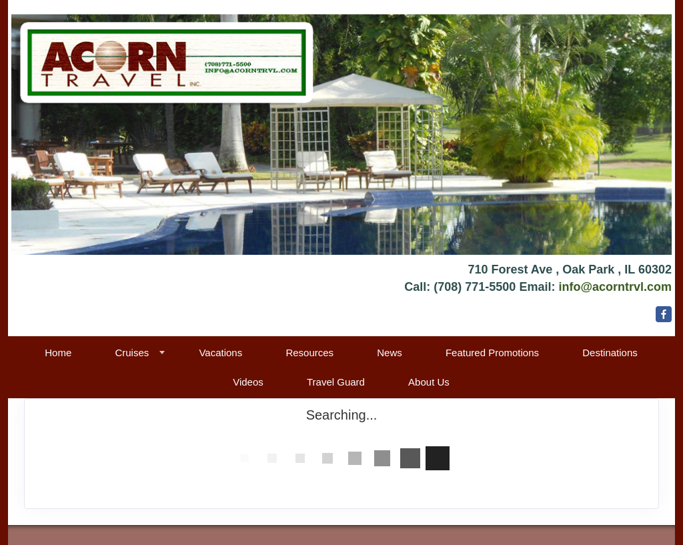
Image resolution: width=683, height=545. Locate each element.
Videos (248, 382)
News (389, 352)
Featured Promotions (492, 352)
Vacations (220, 352)
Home (58, 352)
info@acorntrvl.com (615, 287)
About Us (429, 382)
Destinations (610, 352)
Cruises (132, 352)
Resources (309, 352)
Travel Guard (336, 382)
